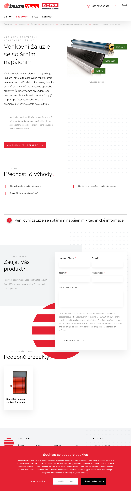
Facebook (115, 6)
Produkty (22, 17)
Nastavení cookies (37, 481)
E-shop (8, 17)
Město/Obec (98, 279)
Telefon (63, 279)
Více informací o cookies (49, 463)
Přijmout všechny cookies (94, 481)
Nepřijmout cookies (65, 481)
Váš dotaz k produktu (68, 294)
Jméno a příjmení (67, 264)
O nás (34, 17)
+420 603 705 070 (100, 6)
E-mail (95, 264)
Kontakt (47, 17)
